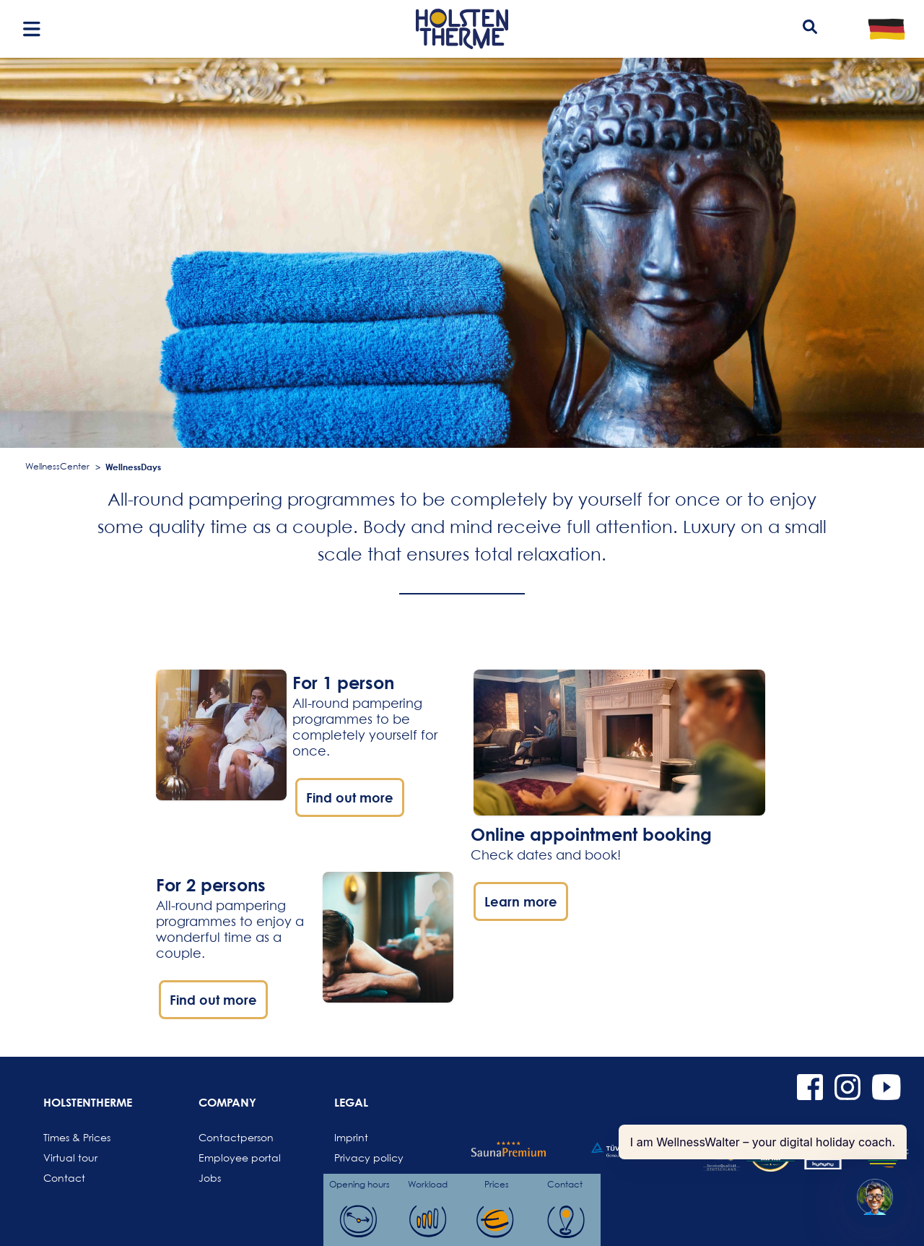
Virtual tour (70, 1157)
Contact (64, 1178)
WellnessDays (133, 466)
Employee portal (233, 1157)
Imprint (351, 1137)
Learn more (520, 901)
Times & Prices (76, 1137)
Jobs (210, 1178)
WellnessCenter (57, 466)
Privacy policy (369, 1157)
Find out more (349, 797)
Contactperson (233, 1137)
